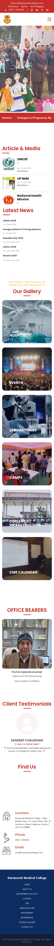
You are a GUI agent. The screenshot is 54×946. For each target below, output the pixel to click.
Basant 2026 (10, 255)
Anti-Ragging (37, 6)
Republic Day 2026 (13, 238)
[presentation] (4, 105)
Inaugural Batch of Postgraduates (22, 229)
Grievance (13, 6)
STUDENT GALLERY (27, 922)
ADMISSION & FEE (27, 908)
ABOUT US (27, 889)
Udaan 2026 (9, 220)
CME (27, 903)
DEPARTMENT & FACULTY (27, 894)
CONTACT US (27, 927)
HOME (27, 884)
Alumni (24, 6)
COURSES (27, 898)
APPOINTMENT (27, 913)
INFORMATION (27, 917)
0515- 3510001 (14, 9)
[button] (8, 104)
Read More (23, 171)
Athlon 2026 (9, 246)
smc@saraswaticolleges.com (27, 3)
